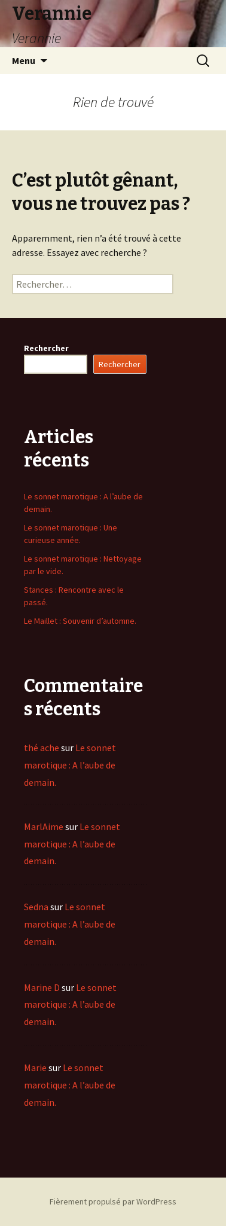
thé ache (41, 748)
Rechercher (46, 348)
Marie (35, 1067)
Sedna (36, 907)
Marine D (42, 987)
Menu (23, 60)
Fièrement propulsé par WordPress (113, 1201)
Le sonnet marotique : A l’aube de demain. (70, 765)
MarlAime (43, 826)
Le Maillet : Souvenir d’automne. (80, 620)
